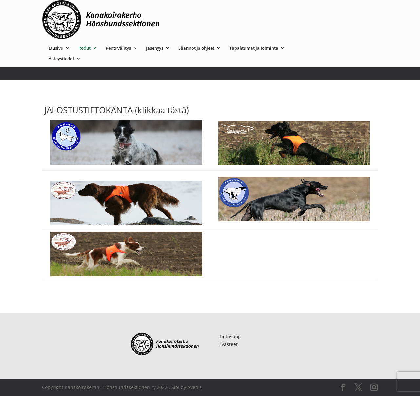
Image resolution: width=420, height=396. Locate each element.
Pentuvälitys (184, 8)
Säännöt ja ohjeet (262, 8)
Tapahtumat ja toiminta (319, 8)
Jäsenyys (220, 8)
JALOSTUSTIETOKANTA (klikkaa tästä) (115, 110)
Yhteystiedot (127, 19)
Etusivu (121, 8)
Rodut (150, 8)
